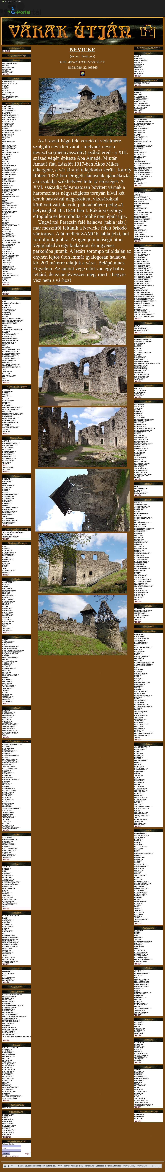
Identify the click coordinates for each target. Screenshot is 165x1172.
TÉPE (4, 465)
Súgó (28, 1154)
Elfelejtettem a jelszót (10, 1156)
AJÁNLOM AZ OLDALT (11, 1)
